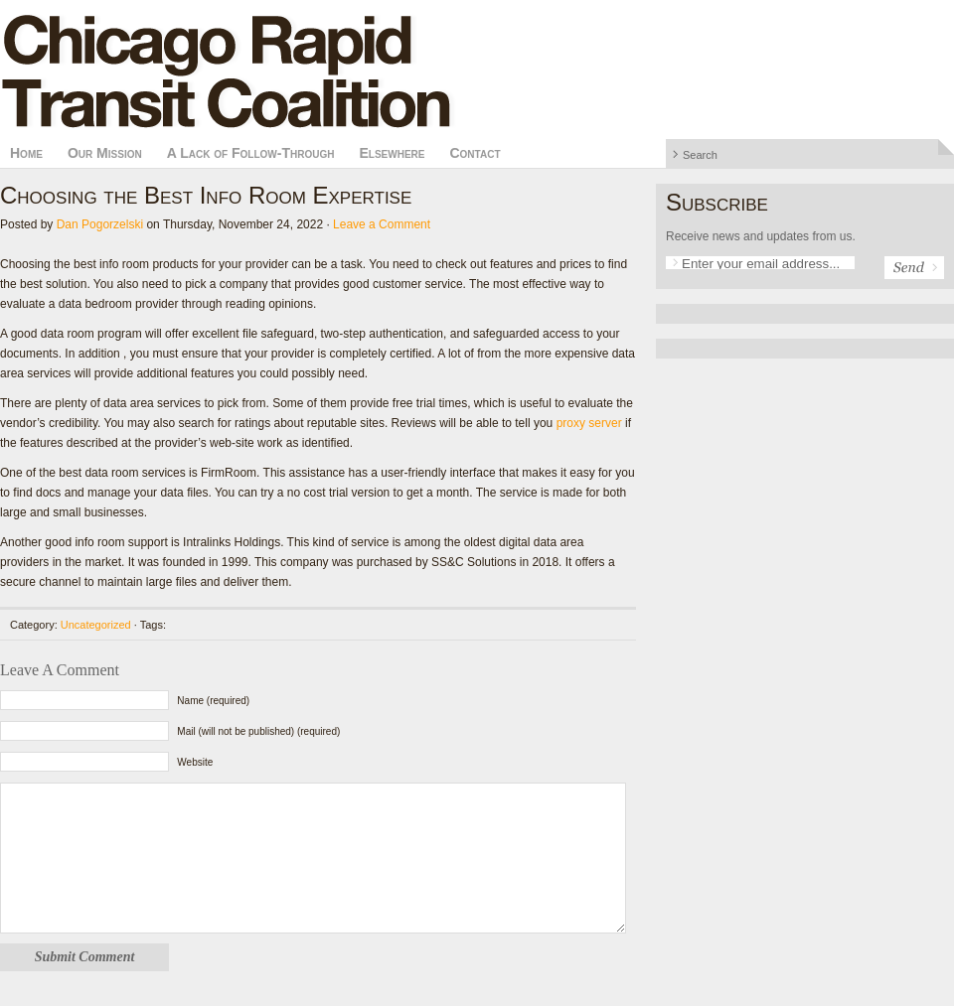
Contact (474, 153)
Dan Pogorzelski (100, 224)
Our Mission (105, 153)
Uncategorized (96, 625)
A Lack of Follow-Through (251, 153)
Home (26, 153)
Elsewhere (391, 153)
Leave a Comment (381, 224)
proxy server (589, 423)
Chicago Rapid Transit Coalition (477, 69)
